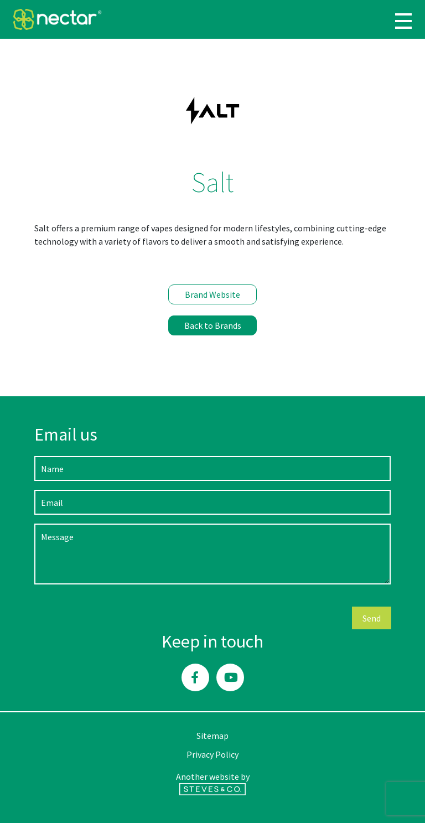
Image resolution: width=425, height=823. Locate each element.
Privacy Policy (212, 754)
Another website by (213, 783)
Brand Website (212, 294)
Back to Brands (212, 325)
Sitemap (212, 735)
